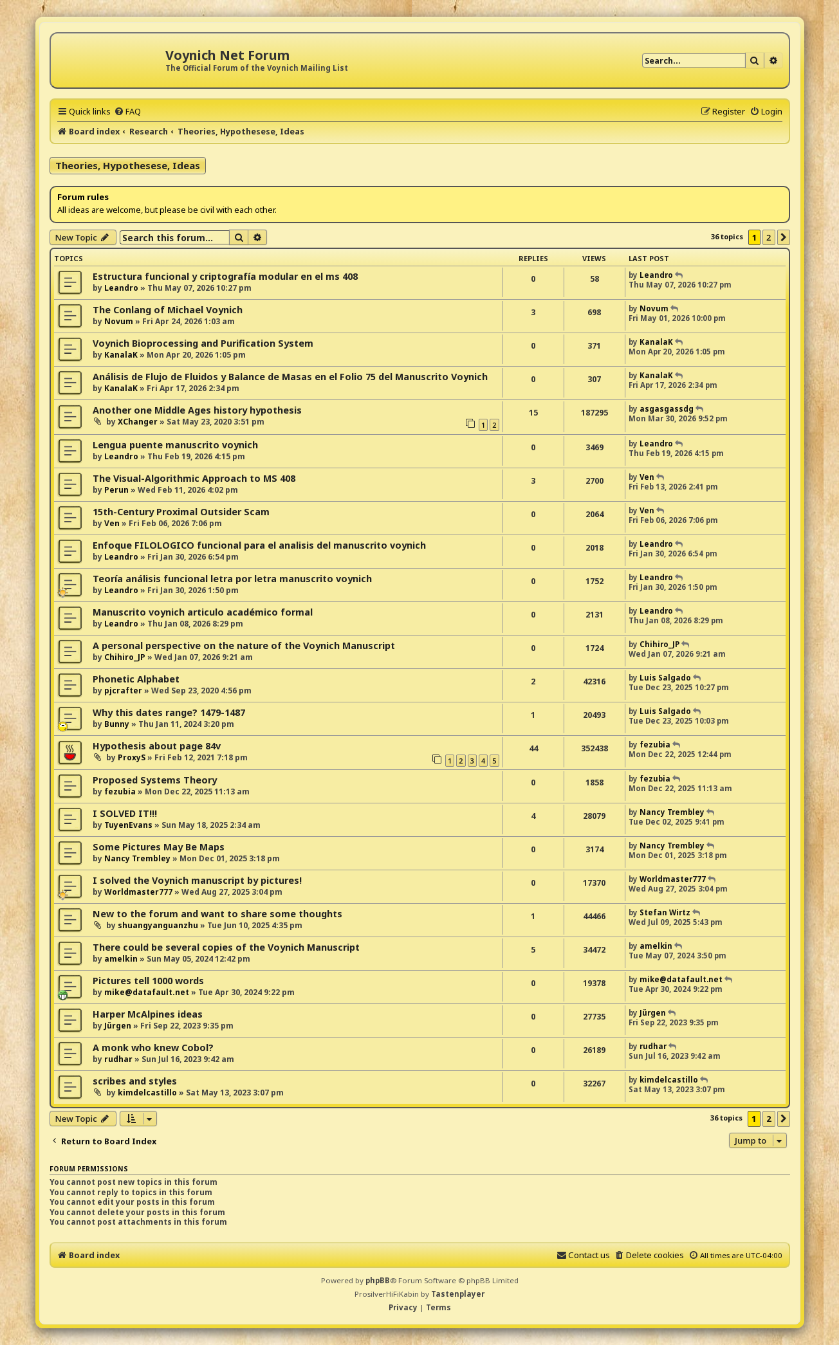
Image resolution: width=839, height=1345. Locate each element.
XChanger (138, 421)
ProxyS (131, 757)
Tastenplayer (457, 1294)
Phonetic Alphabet (136, 679)
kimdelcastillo (147, 1092)
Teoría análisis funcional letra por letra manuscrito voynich (232, 578)
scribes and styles (135, 1081)
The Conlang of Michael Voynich (168, 310)
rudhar (118, 1059)
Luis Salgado (665, 677)
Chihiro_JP (124, 657)
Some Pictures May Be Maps (159, 847)
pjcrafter (123, 690)
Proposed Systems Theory (155, 780)
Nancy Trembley (672, 812)
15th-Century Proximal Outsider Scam (181, 512)
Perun (116, 489)
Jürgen (117, 1025)
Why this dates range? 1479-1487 (169, 712)
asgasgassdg (667, 409)
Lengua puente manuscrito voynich (175, 445)
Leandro (121, 287)
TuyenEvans (128, 824)
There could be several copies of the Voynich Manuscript (226, 947)
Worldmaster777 (138, 891)
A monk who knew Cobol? (153, 1047)
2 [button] (768, 237)
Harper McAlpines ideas (148, 1014)
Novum (118, 321)
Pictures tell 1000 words (148, 980)
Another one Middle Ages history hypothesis (197, 410)
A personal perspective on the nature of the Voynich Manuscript (244, 645)
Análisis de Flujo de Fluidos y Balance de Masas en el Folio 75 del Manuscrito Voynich (290, 377)
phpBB (377, 1280)
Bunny (116, 723)
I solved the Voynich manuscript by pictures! (197, 880)
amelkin (121, 958)
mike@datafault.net (146, 992)
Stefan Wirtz (665, 912)
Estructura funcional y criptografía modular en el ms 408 (225, 276)
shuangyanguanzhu (158, 925)
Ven (647, 477)
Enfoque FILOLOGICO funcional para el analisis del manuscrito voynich (259, 545)
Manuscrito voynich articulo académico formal (203, 612)
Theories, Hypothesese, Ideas (127, 165)
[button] (783, 237)
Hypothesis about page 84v (157, 746)
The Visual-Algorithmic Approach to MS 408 (194, 478)
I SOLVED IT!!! (125, 813)
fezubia (655, 744)
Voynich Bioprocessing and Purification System (203, 343)
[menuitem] (127, 111)
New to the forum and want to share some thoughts (217, 914)
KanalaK (121, 354)
